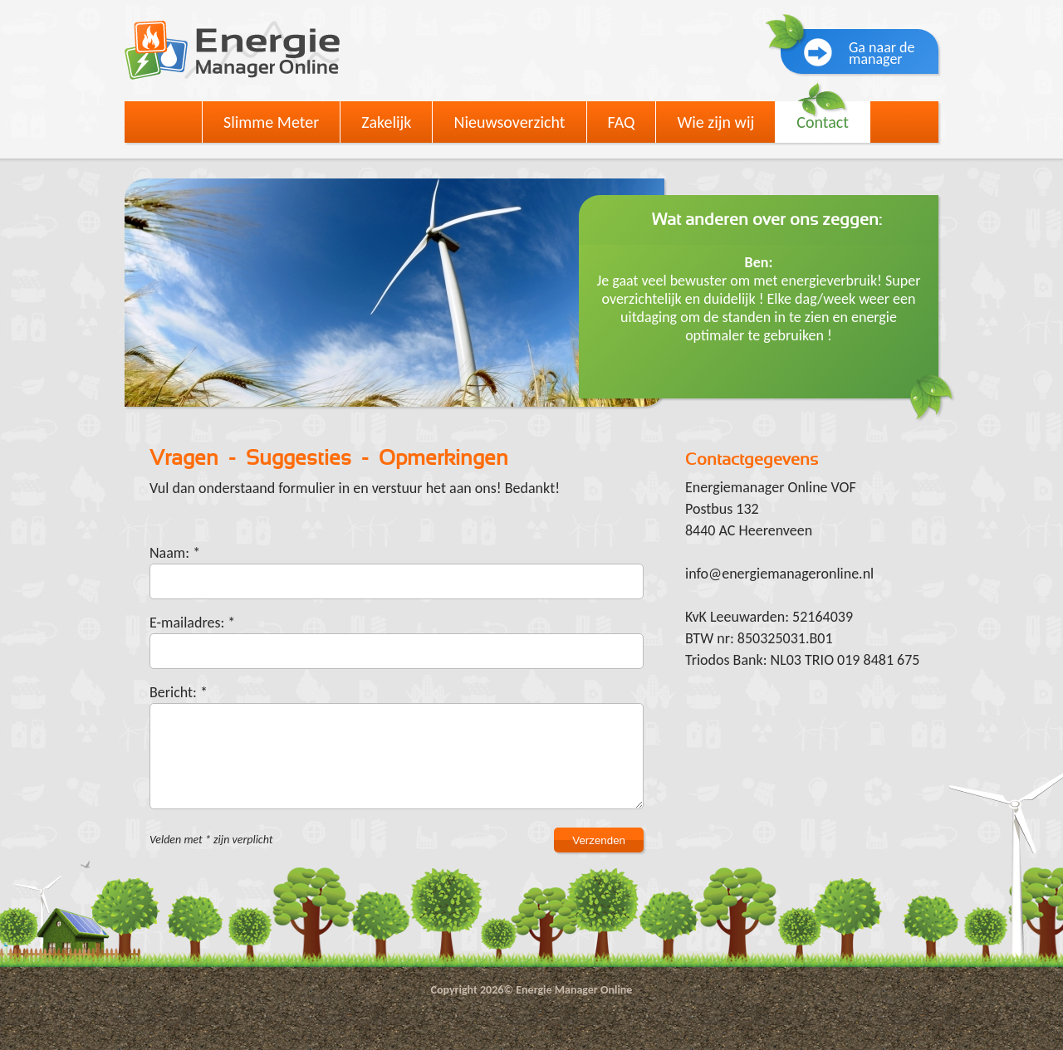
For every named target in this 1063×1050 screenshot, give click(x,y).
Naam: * (174, 553)
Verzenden (598, 840)
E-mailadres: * (192, 622)
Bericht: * (178, 692)
